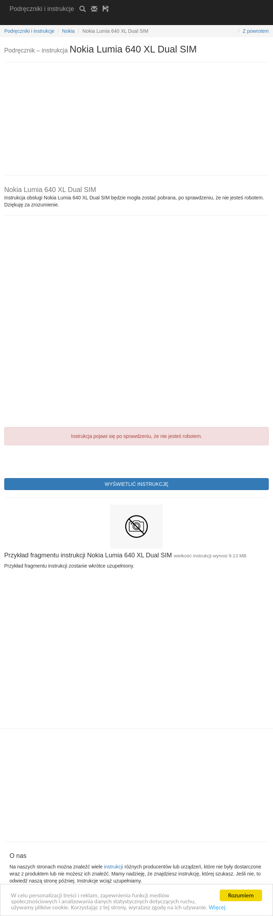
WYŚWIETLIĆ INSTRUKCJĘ (136, 484)
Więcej (217, 907)
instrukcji (113, 866)
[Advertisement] (92, 20)
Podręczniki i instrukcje (42, 8)
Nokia (68, 31)
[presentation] (57, 461)
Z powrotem (256, 31)
